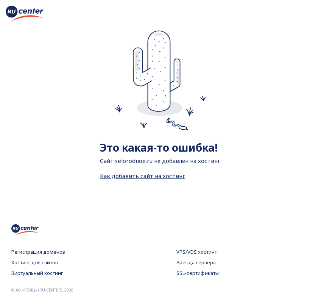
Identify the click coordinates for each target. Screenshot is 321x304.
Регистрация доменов (38, 251)
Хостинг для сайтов (34, 262)
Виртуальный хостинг (37, 273)
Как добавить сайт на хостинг (142, 176)
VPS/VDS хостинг (196, 251)
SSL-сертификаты (197, 273)
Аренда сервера (196, 262)
